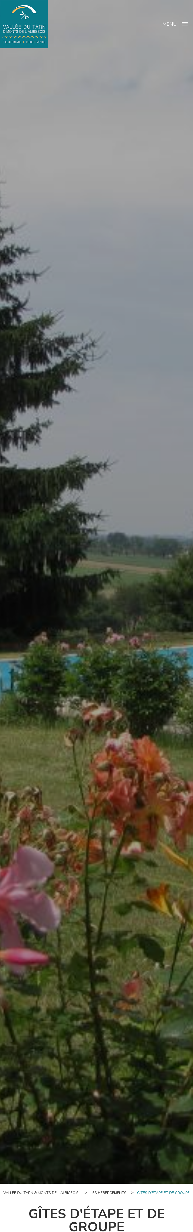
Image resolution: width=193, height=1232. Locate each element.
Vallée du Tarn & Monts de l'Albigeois (41, 1192)
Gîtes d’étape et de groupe (163, 1192)
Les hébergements (108, 1192)
